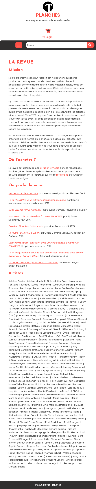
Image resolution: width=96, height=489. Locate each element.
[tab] (18, 45)
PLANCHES (48, 15)
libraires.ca (62, 174)
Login (47, 37)
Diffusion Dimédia (49, 167)
